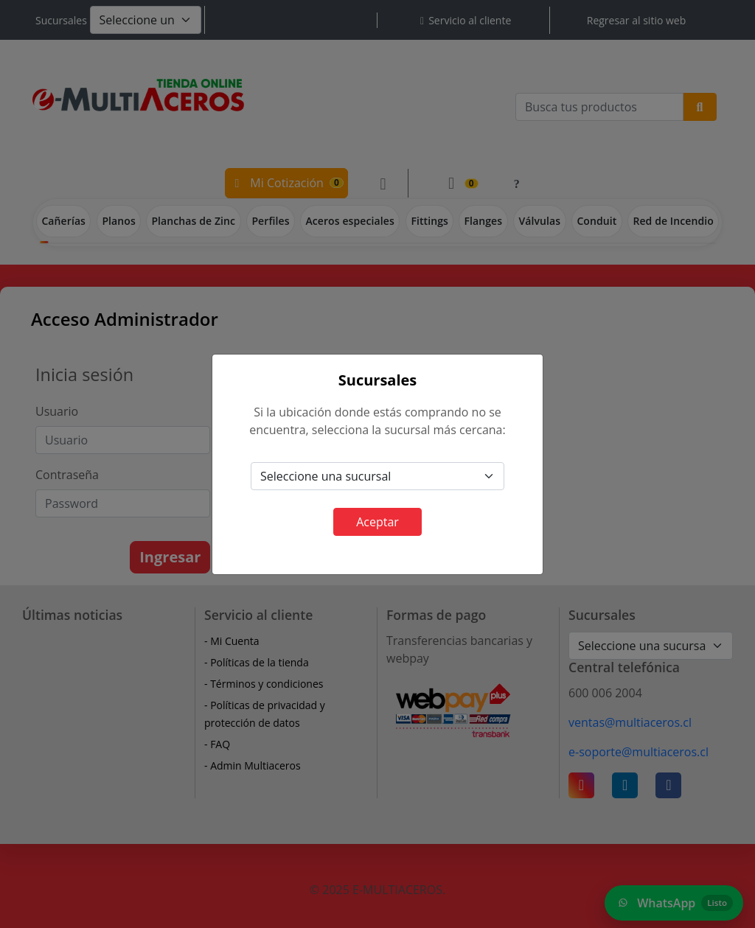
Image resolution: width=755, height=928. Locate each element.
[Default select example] (377, 476)
